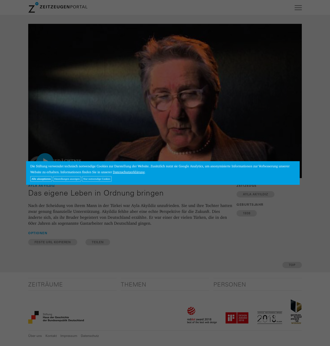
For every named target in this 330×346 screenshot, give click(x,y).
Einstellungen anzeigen (67, 178)
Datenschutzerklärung (129, 172)
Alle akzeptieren (41, 178)
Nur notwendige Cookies (96, 178)
